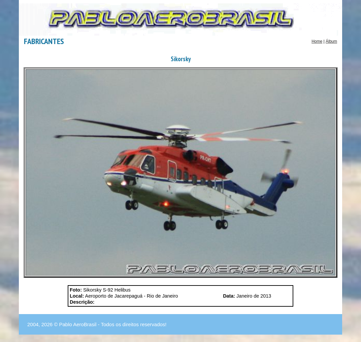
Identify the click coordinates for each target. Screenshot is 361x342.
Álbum (331, 41)
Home (316, 41)
